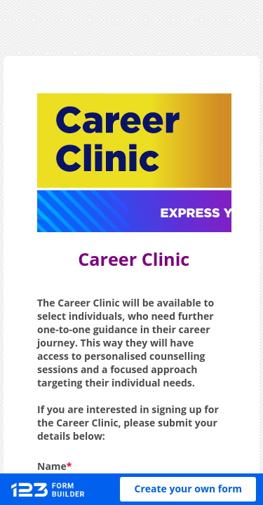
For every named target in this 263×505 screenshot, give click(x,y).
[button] (188, 489)
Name (52, 466)
